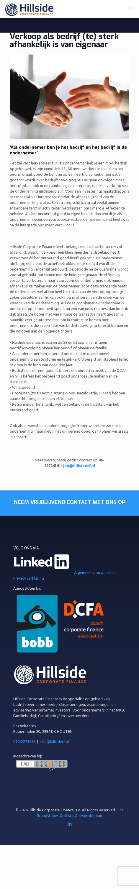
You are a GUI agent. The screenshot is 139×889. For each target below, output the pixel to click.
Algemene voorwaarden (95, 572)
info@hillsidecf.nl (54, 741)
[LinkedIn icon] (69, 823)
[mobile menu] (131, 9)
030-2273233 (24, 741)
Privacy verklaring (28, 578)
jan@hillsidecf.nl (79, 465)
